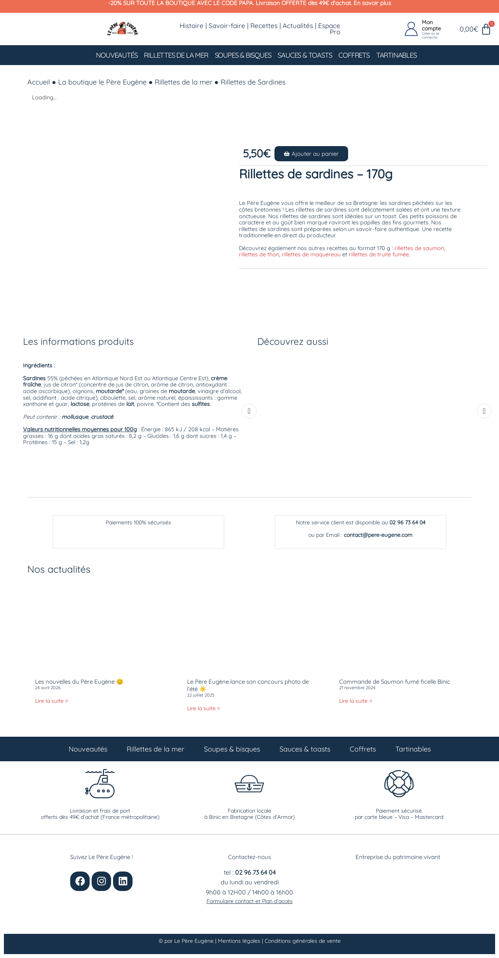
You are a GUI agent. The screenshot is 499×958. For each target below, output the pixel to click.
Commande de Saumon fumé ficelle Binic (394, 681)
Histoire (191, 25)
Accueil (38, 82)
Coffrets (353, 55)
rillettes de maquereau (311, 254)
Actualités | (300, 25)
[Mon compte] (411, 29)
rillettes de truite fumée (379, 254)
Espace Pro (329, 28)
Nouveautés (116, 55)
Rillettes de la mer (176, 55)
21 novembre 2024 (357, 687)
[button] (311, 153)
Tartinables (396, 55)
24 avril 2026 (47, 687)
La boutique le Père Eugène (102, 82)
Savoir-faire (227, 25)
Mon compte (431, 25)
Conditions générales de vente (303, 940)
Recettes (264, 25)
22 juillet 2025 (200, 695)
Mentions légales (240, 940)
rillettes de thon (259, 254)
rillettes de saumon (419, 248)
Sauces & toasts (305, 55)
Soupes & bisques (243, 55)
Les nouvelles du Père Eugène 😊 (79, 681)
